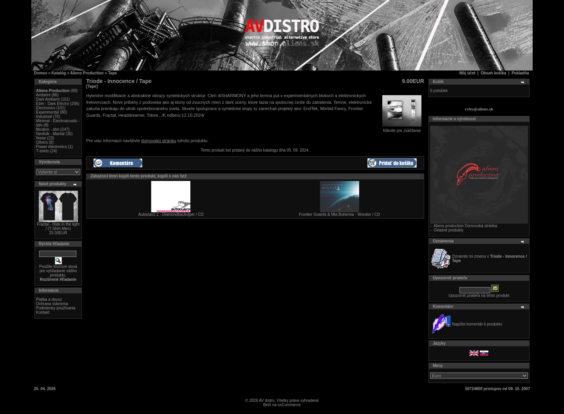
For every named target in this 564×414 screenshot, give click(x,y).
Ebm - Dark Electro (52, 103)
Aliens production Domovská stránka (465, 226)
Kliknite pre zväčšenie (401, 129)
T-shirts (42, 151)
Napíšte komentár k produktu (477, 324)
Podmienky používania (56, 308)
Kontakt (42, 312)
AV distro (267, 400)
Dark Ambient (48, 99)
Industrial (44, 116)
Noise (41, 138)
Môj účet (467, 73)
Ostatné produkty (448, 230)
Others (42, 142)
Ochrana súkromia (52, 304)
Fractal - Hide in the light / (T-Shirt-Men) (58, 226)
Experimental (47, 112)
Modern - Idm (47, 129)
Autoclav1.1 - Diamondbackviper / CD (171, 214)
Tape (112, 73)
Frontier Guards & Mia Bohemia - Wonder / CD (339, 214)
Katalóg (59, 73)
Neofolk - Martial (50, 134)
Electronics (45, 108)
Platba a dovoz (49, 299)
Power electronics (51, 147)
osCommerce (289, 405)
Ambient (43, 95)
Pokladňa (520, 73)
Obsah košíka (493, 73)
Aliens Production (87, 73)
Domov (40, 73)
